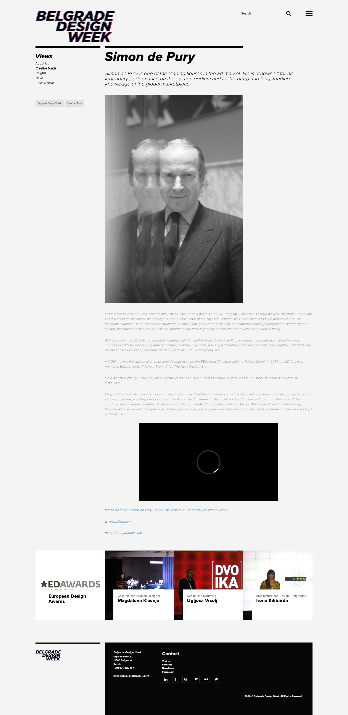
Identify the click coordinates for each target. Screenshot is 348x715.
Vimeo (222, 510)
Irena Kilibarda (272, 600)
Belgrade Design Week (49, 103)
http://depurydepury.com (123, 533)
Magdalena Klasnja (138, 600)
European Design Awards (67, 599)
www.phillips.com (117, 521)
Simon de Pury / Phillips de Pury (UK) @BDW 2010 (141, 510)
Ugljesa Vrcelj (202, 600)
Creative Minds (74, 103)
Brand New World (199, 510)
